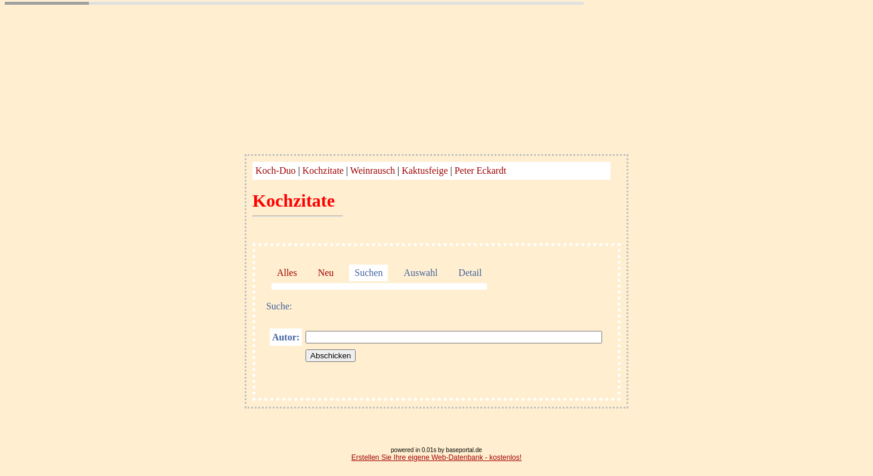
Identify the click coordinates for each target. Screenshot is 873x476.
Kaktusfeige (425, 170)
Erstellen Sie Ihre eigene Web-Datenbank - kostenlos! (436, 457)
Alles (287, 273)
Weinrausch (372, 170)
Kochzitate (323, 170)
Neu (326, 273)
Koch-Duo (275, 170)
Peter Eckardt (481, 170)
